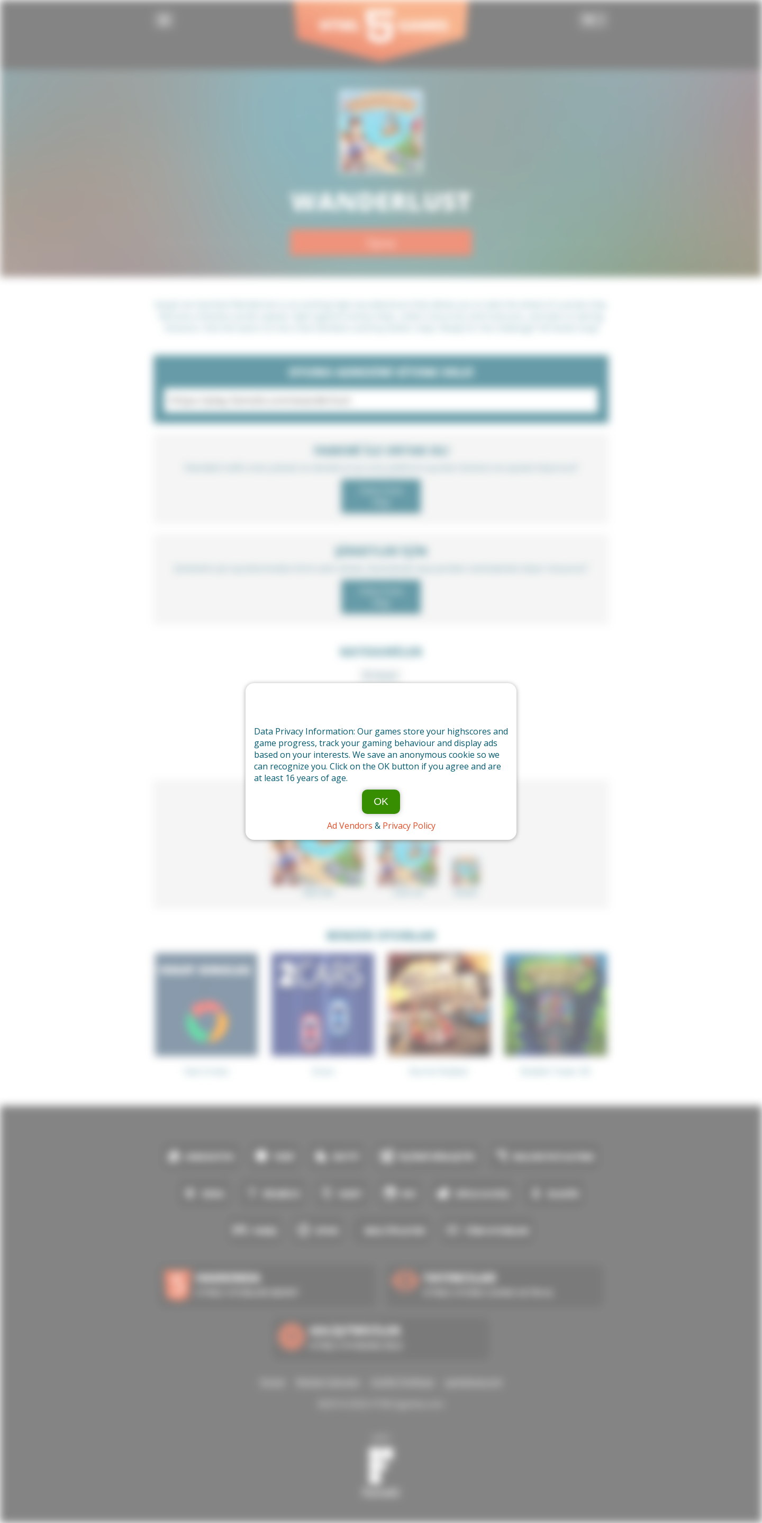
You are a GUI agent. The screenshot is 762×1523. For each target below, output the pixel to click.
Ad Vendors (350, 825)
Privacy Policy (409, 825)
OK (381, 801)
